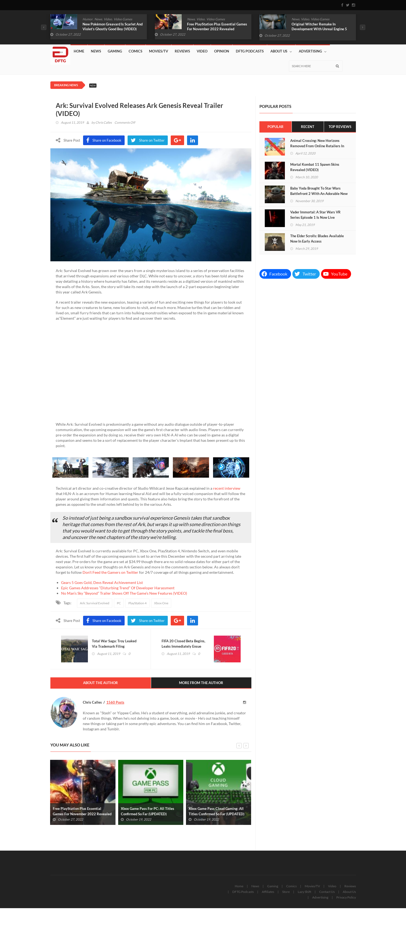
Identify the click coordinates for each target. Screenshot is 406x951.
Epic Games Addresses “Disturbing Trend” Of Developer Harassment (117, 588)
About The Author (100, 683)
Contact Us (327, 892)
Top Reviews (340, 126)
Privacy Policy (346, 897)
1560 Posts (115, 702)
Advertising (312, 51)
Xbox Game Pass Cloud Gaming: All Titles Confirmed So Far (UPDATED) (216, 811)
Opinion (221, 51)
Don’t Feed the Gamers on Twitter (110, 572)
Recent (307, 126)
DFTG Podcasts (250, 51)
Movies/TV (158, 51)
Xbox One (161, 603)
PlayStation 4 (137, 603)
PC (119, 603)
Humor (88, 19)
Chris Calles (103, 122)
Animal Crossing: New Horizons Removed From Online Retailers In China (317, 145)
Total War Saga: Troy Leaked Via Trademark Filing (114, 643)
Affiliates (268, 892)
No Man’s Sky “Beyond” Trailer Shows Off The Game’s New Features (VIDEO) (124, 593)
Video (108, 19)
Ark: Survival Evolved (94, 603)
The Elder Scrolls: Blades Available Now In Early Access (317, 238)
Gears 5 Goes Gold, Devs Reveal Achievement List (102, 582)
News (98, 19)
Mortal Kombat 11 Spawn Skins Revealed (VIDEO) (314, 167)
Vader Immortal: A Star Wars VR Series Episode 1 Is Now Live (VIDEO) (315, 217)
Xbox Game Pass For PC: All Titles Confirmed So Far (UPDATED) (147, 811)
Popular (275, 126)
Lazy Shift (304, 892)
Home (79, 51)
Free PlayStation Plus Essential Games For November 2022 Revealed (217, 26)
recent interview (226, 488)
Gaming (115, 51)
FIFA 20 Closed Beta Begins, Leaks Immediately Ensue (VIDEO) (183, 646)
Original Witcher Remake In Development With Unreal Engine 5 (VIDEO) (319, 29)
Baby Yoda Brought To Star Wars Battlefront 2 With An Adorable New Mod (319, 193)
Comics (135, 51)
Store (286, 892)
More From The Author (201, 683)
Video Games (123, 19)
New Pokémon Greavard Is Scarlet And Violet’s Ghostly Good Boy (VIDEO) (113, 26)
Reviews (182, 51)
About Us (281, 51)
